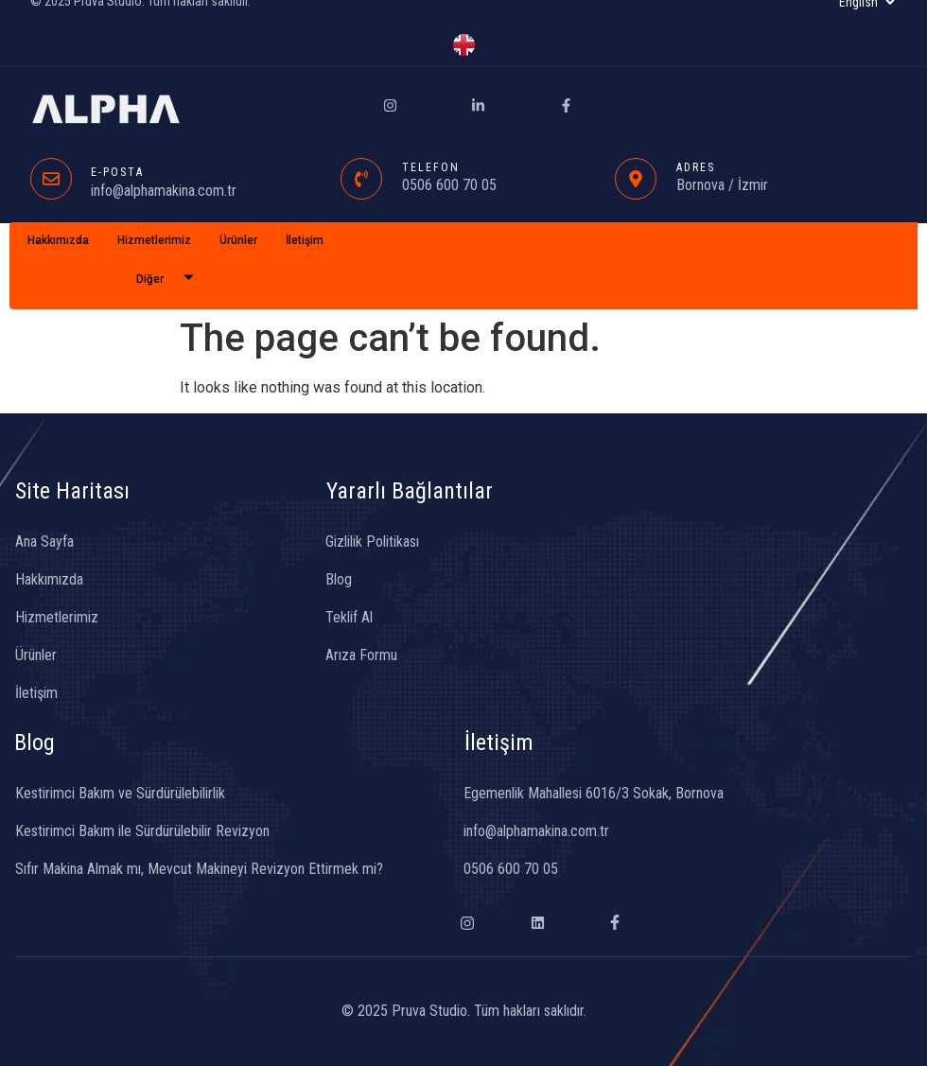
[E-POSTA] (51, 179)
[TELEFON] (361, 179)
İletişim (305, 240)
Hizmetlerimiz (154, 240)
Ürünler (238, 240)
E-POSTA (117, 172)
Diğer (172, 279)
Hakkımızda (58, 240)
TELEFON (431, 167)
